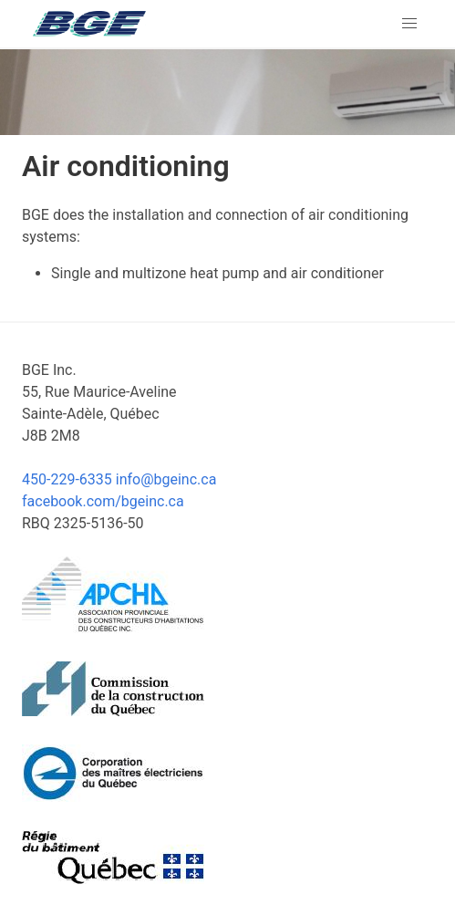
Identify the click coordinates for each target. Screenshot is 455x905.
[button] (409, 23)
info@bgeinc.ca (166, 479)
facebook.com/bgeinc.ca (103, 501)
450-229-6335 (67, 479)
